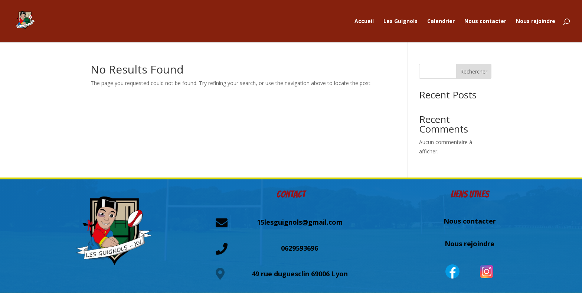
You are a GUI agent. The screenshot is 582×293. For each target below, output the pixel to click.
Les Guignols (400, 22)
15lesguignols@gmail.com (300, 222)
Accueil (364, 22)
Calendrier (441, 22)
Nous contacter (485, 22)
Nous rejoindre (535, 22)
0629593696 (299, 248)
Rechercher (473, 71)
